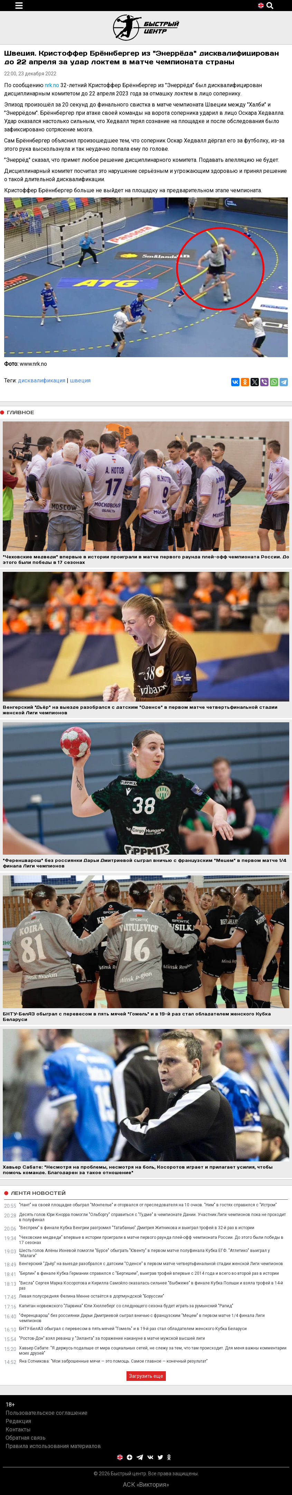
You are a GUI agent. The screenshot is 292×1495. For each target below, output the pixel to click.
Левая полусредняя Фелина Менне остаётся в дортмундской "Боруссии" (91, 1296)
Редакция (18, 1421)
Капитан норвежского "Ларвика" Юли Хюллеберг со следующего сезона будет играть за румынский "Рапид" (126, 1305)
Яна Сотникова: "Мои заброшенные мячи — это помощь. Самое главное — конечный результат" (113, 1361)
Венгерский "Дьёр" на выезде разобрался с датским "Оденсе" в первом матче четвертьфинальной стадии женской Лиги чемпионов (151, 1263)
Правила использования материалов (53, 1446)
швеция (80, 380)
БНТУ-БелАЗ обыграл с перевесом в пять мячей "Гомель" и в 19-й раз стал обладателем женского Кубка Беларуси (133, 1328)
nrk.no (52, 85)
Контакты (18, 1429)
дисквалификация (41, 380)
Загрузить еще (146, 1376)
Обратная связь (26, 1437)
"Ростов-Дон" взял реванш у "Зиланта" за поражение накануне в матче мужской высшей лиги (112, 1338)
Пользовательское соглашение (46, 1413)
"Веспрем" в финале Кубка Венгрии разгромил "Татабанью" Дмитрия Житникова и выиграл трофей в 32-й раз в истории (136, 1227)
